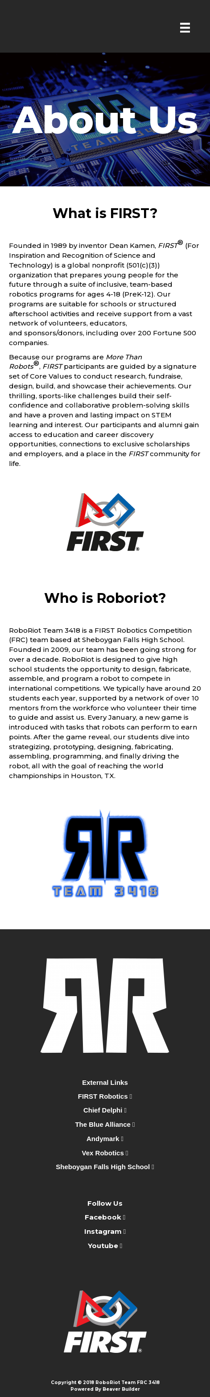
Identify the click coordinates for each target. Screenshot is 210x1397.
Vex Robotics (105, 1153)
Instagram (103, 1231)
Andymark (105, 1138)
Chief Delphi (105, 1110)
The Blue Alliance (105, 1124)
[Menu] (185, 27)
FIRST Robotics (105, 1096)
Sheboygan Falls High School (105, 1166)
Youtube (104, 1245)
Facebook (104, 1217)
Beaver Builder (121, 1389)
